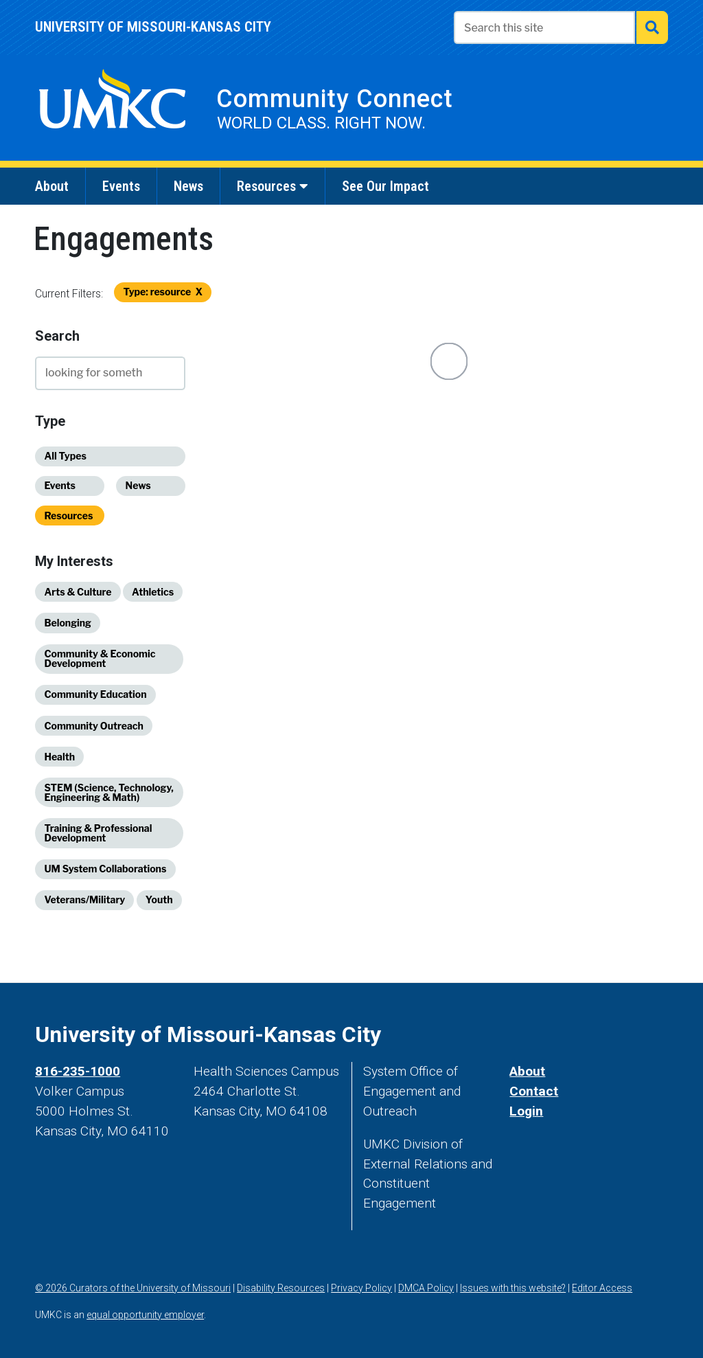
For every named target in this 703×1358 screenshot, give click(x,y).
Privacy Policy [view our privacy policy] (361, 1287)
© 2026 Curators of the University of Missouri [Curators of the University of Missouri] (133, 1287)
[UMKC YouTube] (582, 1034)
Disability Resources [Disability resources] (281, 1287)
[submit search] (652, 27)
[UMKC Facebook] (487, 1034)
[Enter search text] (544, 27)
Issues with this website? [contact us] (513, 1287)
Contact (533, 1091)
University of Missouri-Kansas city (153, 27)
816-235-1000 (77, 1071)
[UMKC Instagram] (550, 1034)
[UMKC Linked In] (613, 1034)
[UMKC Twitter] (519, 1034)
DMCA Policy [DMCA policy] (426, 1287)
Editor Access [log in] (602, 1287)
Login (526, 1111)
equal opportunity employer (145, 1314)
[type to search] (110, 373)
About (527, 1071)
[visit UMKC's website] (112, 106)
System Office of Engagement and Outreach (412, 1091)
